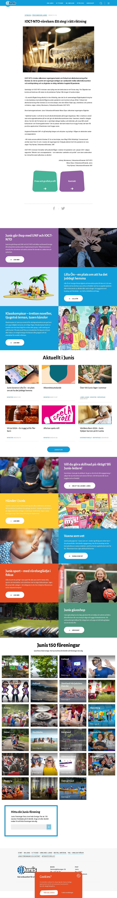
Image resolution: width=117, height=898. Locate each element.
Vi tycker (59, 3)
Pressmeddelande (39, 15)
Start (20, 853)
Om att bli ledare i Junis (79, 486)
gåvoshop (74, 630)
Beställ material (60, 853)
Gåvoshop (90, 3)
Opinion (28, 15)
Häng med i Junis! (46, 853)
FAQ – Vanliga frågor (76, 853)
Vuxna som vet (76, 556)
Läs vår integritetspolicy (47, 886)
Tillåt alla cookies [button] (49, 892)
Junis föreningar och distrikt (29, 856)
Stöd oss (80, 3)
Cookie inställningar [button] (67, 892)
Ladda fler (58, 449)
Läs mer (14, 259)
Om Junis (50, 3)
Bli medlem (70, 3)
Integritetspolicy (48, 856)
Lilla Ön (73, 298)
